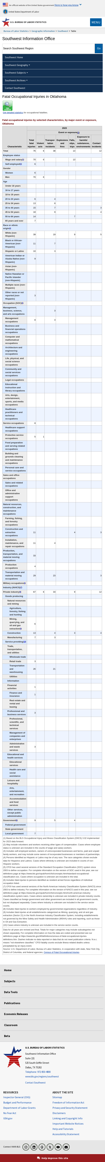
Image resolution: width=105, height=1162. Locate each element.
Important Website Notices (68, 1123)
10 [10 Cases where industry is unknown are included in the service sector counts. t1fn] (24, 642)
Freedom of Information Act (68, 1102)
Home (7, 970)
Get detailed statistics (13, 112)
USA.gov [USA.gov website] (7, 1118)
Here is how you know (66, 5)
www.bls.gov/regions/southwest (42, 1076)
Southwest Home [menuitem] (14, 57)
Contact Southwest (35, 1082)
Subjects (9, 981)
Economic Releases (16, 1014)
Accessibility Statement (65, 1134)
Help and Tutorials (62, 1128)
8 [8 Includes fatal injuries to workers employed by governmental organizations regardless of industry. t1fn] (20, 592)
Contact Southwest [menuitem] (15, 88)
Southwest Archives (15, 80)
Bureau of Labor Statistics (16, 31)
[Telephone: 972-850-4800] (45, 1072)
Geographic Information (43, 31)
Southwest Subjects (15, 72)
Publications (12, 1003)
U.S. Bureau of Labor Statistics (28, 22)
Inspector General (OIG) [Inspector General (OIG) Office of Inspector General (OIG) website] (16, 1097)
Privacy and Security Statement (70, 1107)
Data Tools (11, 992)
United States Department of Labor (21, 11)
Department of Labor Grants (19, 1107)
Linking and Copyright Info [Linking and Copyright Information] (67, 1118)
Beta (7, 1036)
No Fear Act (9, 1113)
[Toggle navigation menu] (96, 22)
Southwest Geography (16, 65)
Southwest (63, 31)
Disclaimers (59, 1113)
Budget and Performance (17, 1102)
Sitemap (57, 1097)
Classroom (11, 1025)
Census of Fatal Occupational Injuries (61, 952)
